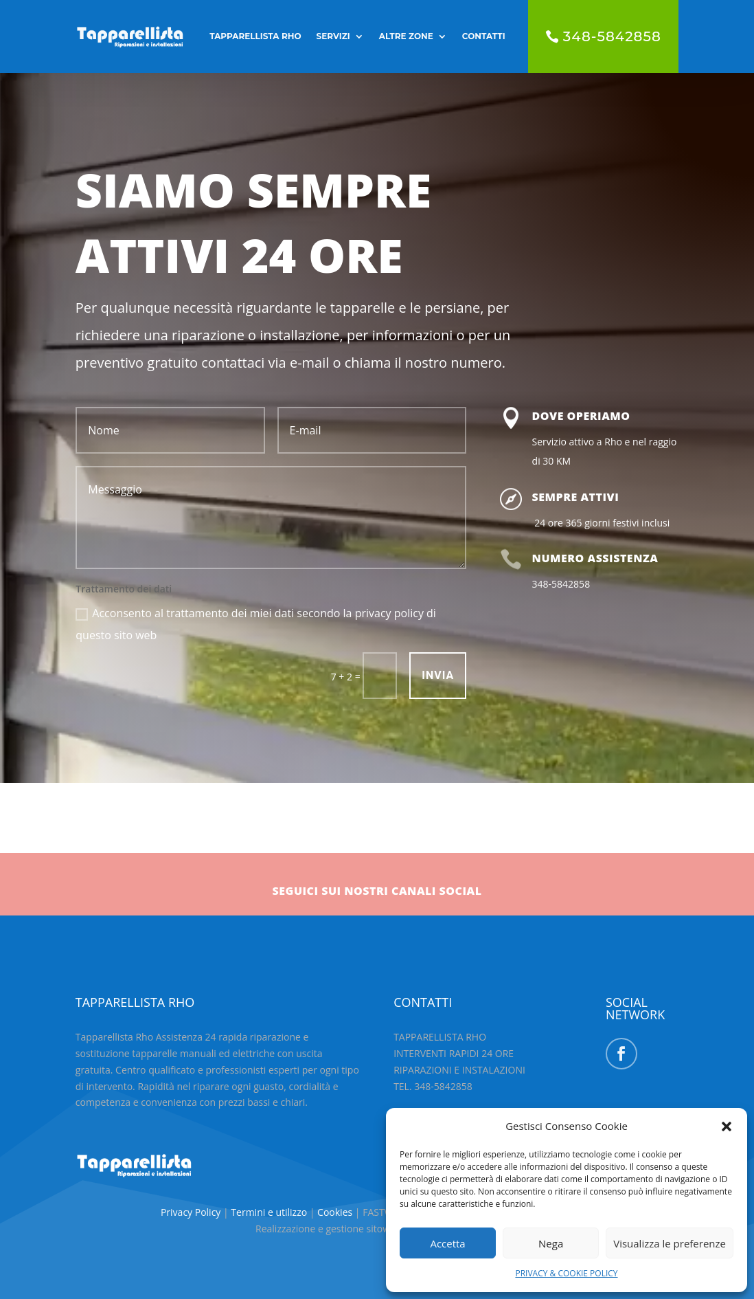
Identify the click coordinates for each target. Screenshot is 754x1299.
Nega (550, 1243)
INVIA (438, 675)
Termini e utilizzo (269, 1212)
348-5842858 (612, 36)
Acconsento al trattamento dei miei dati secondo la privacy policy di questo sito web (256, 624)
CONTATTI (483, 36)
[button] (726, 1126)
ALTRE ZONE (406, 36)
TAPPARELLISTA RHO (255, 36)
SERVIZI (333, 36)
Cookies (336, 1212)
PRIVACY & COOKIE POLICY (566, 1273)
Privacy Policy (192, 1212)
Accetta (447, 1243)
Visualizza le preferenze (669, 1243)
